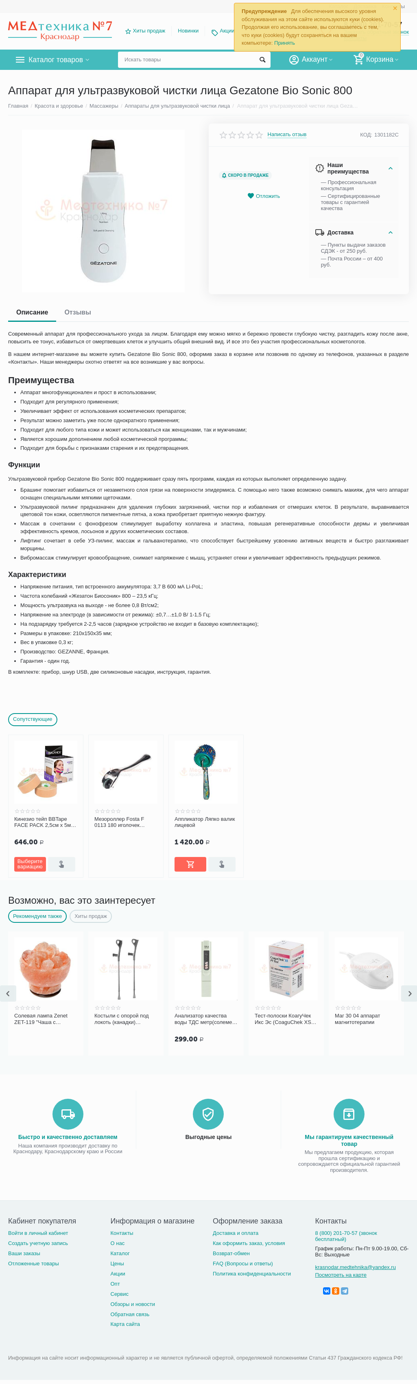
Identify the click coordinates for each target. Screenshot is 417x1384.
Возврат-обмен (231, 1253)
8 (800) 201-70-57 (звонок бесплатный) (346, 1236)
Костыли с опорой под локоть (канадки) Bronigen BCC (121, 1019)
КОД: (366, 135)
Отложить (263, 196)
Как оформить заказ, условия (249, 1243)
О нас (117, 1243)
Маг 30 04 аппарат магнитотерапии (357, 1019)
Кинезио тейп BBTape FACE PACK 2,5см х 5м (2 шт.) (45, 822)
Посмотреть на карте (341, 1275)
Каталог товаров (56, 59)
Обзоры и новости (132, 1304)
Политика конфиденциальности (252, 1274)
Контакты (121, 1233)
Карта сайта (125, 1324)
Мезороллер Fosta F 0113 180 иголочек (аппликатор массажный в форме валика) (124, 822)
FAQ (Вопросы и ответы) (243, 1263)
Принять (284, 43)
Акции (227, 31)
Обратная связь (129, 1314)
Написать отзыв (287, 134)
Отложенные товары (33, 1263)
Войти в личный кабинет (38, 1233)
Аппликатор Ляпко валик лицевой (205, 822)
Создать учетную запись (38, 1243)
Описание (32, 312)
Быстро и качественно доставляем (68, 1137)
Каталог (119, 1253)
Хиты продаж (149, 31)
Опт (115, 1284)
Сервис (119, 1294)
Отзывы (77, 312)
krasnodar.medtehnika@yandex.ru (355, 1267)
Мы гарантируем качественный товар (349, 1140)
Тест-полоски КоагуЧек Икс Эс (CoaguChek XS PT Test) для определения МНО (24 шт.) (283, 1019)
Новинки (188, 31)
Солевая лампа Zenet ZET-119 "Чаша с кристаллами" (41, 1019)
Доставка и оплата (235, 1233)
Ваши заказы (24, 1253)
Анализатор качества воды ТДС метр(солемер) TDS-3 (206, 1019)
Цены (117, 1263)
